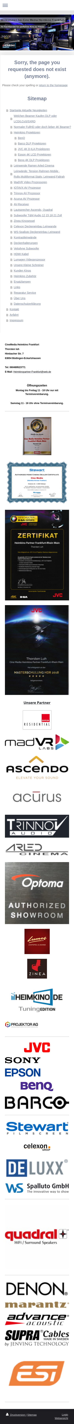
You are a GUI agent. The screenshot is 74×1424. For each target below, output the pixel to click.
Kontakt (14, 309)
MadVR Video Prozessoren (30, 182)
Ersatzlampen (22, 281)
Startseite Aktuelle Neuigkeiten (28, 110)
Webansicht (61, 1418)
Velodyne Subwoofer (26, 248)
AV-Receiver (21, 204)
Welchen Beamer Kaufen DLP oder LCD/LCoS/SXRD (35, 118)
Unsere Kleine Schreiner (29, 265)
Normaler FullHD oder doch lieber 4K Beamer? (42, 126)
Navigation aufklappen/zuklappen (37, 5)
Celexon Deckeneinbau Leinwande (35, 226)
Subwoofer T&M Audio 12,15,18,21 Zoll (38, 215)
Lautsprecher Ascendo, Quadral (33, 209)
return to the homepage (53, 85)
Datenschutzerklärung (27, 303)
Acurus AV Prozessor (27, 198)
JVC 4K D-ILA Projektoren (34, 149)
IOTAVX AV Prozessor (27, 187)
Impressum (16, 320)
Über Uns (19, 298)
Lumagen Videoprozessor (29, 259)
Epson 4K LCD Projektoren (34, 154)
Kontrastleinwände (25, 237)
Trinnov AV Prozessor (27, 193)
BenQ (21, 138)
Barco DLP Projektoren (32, 143)
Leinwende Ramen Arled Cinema (34, 165)
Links (17, 287)
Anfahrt (14, 314)
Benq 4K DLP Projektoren (34, 160)
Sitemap (32, 1414)
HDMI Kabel (21, 254)
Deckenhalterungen (26, 243)
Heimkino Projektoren (27, 132)
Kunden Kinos (22, 270)
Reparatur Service (25, 292)
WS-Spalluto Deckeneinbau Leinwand (37, 231)
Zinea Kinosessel (24, 220)
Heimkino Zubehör (25, 276)
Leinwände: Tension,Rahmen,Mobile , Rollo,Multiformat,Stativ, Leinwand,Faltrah (39, 174)
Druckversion (16, 1414)
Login (65, 1414)
